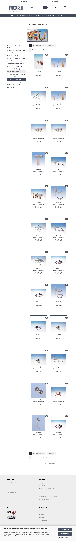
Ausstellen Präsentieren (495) (15, 66)
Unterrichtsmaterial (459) (14, 71)
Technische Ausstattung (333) (15, 63)
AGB (42, 494)
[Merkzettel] (56, 7)
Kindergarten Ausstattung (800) (45, 15)
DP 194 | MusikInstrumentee (38, 367)
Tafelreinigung (43, 520)
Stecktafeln (42, 514)
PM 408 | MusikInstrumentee (58, 400)
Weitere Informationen (65, 537)
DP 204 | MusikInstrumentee (38, 137)
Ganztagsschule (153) (13, 55)
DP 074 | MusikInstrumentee (38, 72)
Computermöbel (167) (13, 69)
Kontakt (9, 489)
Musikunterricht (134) (15, 79)
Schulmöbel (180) (12, 53)
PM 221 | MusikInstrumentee (38, 302)
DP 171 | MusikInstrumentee (58, 104)
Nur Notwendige (65, 533)
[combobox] (40, 45)
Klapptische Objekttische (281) (16, 58)
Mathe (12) (13, 77)
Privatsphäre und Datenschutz (49, 496)
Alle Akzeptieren (65, 529)
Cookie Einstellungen (46, 502)
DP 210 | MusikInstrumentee (38, 170)
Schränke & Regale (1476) (14, 61)
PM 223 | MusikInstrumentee (58, 269)
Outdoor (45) (11, 87)
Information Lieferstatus (47, 488)
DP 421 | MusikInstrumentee (38, 400)
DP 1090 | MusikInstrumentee (38, 335)
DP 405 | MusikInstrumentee (38, 236)
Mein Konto (10, 486)
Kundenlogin (54, 1)
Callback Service (11, 492)
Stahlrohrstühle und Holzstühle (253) (20, 15)
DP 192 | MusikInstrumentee (58, 335)
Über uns (24, 1)
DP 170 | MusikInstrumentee (58, 72)
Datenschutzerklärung (28, 535)
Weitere (60, 15)
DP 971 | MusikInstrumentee (38, 203)
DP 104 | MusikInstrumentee (58, 203)
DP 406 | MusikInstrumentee (38, 269)
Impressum (44, 483)
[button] (65, 7)
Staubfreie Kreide (44, 511)
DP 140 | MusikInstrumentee (58, 433)
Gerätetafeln (42, 517)
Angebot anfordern (12, 483)
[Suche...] (45, 7)
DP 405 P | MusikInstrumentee (58, 236)
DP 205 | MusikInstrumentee (58, 137)
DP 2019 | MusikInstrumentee (38, 104)
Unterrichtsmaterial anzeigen (18, 74)
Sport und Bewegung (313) (17, 82)
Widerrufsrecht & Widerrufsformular (50, 491)
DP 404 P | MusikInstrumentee (58, 170)
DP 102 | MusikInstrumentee (38, 433)
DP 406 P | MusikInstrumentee (58, 367)
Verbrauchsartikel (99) (13, 84)
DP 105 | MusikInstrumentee (58, 302)
